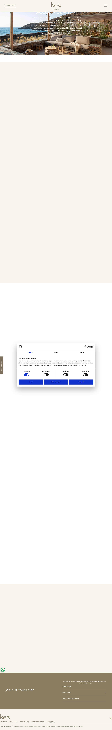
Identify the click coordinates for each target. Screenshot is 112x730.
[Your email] (84, 687)
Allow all (81, 382)
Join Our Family (24, 721)
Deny (30, 382)
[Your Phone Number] (84, 699)
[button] (105, 6)
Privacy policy (51, 721)
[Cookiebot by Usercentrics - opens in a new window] (85, 346)
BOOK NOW (10, 6)
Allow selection (56, 382)
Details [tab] (56, 352)
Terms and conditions (37, 721)
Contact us (3, 721)
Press (10, 721)
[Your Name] (84, 693)
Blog (16, 721)
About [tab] (82, 352)
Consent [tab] (29, 352)
